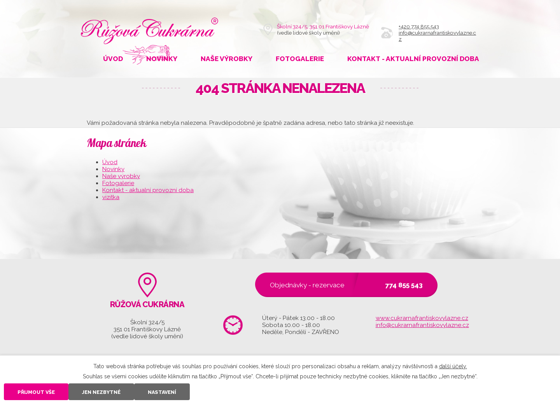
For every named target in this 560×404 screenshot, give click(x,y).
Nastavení (162, 392)
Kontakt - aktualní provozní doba (413, 59)
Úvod (113, 59)
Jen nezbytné (101, 392)
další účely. (453, 366)
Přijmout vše (36, 392)
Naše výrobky (226, 59)
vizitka (110, 197)
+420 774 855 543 (419, 26)
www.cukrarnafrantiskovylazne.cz (422, 318)
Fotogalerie (300, 59)
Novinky (161, 59)
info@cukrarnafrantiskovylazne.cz (422, 325)
